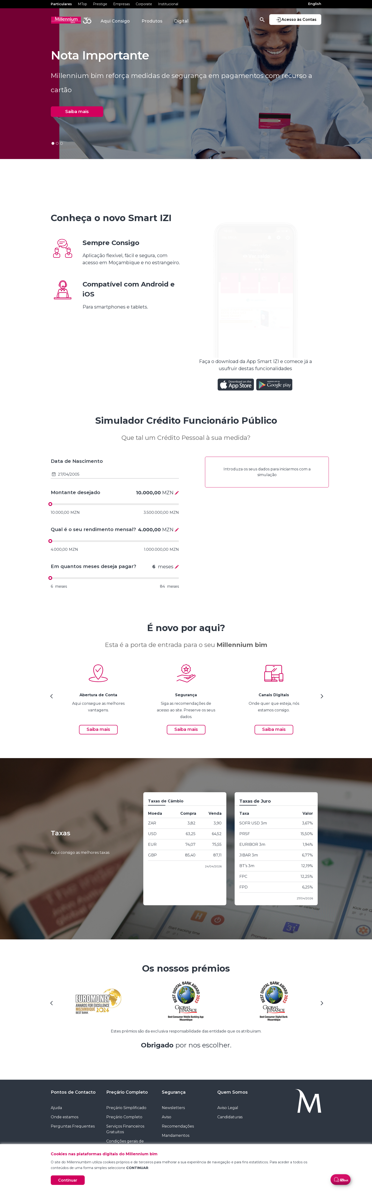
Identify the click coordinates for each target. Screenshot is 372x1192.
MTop (82, 4)
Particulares (61, 4)
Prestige (100, 4)
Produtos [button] (152, 21)
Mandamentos (175, 1135)
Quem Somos (232, 1092)
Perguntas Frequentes (73, 1126)
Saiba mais (77, 111)
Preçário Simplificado (126, 1108)
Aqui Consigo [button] (115, 21)
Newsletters (173, 1108)
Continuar (67, 1180)
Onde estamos (64, 1117)
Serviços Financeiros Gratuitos (125, 1129)
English (314, 4)
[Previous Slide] (50, 698)
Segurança (174, 1092)
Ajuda (56, 1108)
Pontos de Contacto (73, 1092)
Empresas (121, 4)
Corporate (144, 4)
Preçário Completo (127, 1092)
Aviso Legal (227, 1108)
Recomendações (178, 1126)
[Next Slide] (321, 698)
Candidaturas (229, 1117)
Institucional (168, 4)
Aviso (166, 1117)
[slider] (50, 504)
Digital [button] (181, 21)
